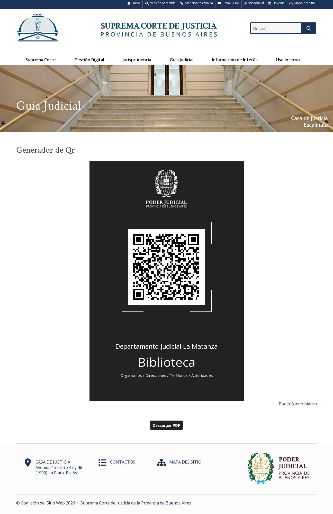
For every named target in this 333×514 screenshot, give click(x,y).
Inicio (133, 3)
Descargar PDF (167, 425)
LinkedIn (276, 3)
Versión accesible (160, 3)
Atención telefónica (196, 3)
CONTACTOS (122, 462)
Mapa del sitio (302, 3)
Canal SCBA (228, 3)
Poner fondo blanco (298, 404)
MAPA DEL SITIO (185, 462)
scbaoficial (254, 3)
